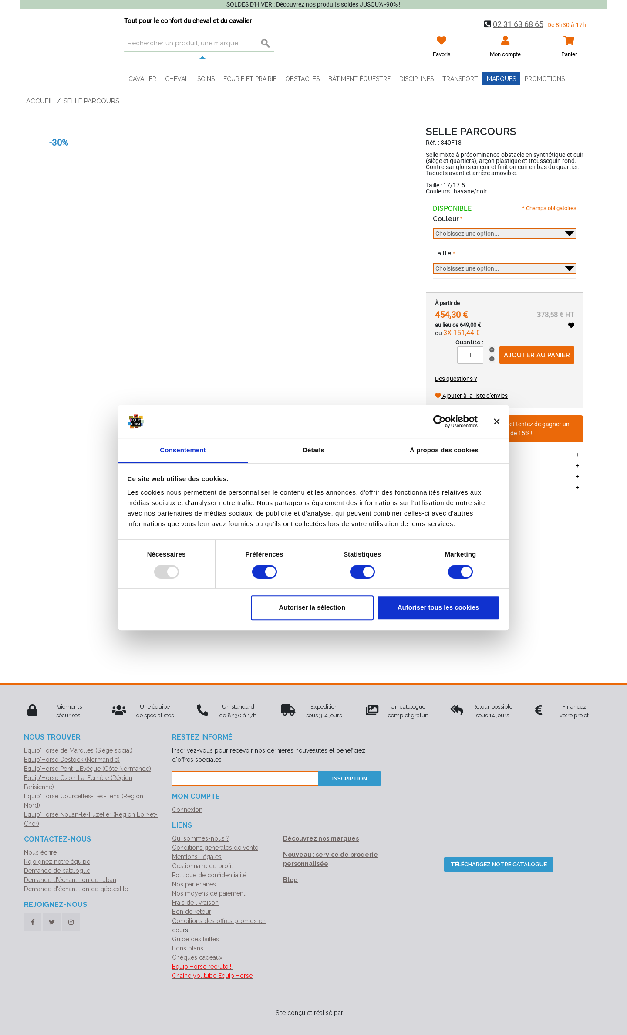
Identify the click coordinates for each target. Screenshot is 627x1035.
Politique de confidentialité (209, 875)
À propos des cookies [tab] (444, 450)
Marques (501, 78)
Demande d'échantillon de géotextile (76, 889)
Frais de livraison (195, 902)
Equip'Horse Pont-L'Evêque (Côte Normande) (87, 768)
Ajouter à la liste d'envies (471, 395)
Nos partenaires (194, 884)
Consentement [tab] (183, 450)
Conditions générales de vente (215, 847)
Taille (442, 253)
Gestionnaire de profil (202, 865)
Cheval (177, 78)
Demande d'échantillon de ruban (70, 879)
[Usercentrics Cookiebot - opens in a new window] (439, 421)
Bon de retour (191, 911)
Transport (460, 78)
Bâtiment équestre (359, 78)
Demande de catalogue (57, 870)
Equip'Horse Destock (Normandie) (72, 759)
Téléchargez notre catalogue (499, 864)
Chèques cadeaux (197, 957)
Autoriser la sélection (312, 607)
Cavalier (142, 78)
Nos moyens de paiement (208, 893)
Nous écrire (40, 852)
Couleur (446, 219)
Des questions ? (456, 378)
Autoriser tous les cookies (438, 607)
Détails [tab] (313, 450)
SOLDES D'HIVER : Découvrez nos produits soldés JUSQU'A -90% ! (313, 4)
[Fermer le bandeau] (497, 421)
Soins (206, 78)
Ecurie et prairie (249, 78)
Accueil (40, 101)
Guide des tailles (195, 939)
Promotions (545, 78)
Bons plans (187, 948)
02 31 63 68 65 (518, 24)
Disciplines (416, 78)
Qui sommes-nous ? (200, 838)
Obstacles (302, 78)
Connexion (187, 809)
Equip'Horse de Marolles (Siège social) (78, 750)
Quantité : (469, 342)
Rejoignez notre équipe (57, 861)
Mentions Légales (197, 856)
